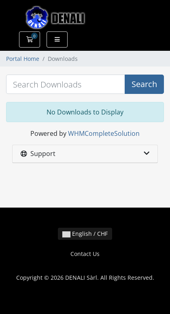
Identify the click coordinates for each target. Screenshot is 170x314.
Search (144, 84)
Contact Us (85, 254)
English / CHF (85, 233)
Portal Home (22, 58)
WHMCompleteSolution (104, 133)
